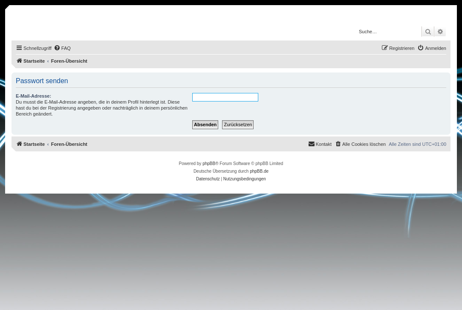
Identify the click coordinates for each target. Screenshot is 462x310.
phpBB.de (259, 171)
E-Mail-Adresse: (33, 96)
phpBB (208, 163)
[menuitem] (62, 48)
